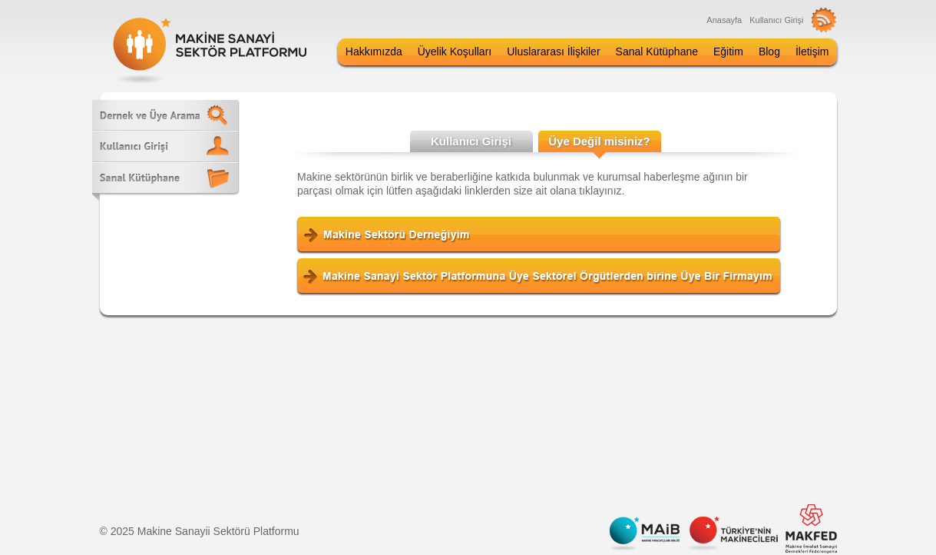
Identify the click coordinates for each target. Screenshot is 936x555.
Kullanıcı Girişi (776, 20)
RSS (824, 20)
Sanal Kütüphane (657, 51)
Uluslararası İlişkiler (553, 51)
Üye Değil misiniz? (599, 141)
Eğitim (728, 51)
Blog (769, 51)
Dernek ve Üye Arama (165, 115)
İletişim (812, 51)
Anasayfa (724, 20)
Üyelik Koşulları (454, 51)
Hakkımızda (374, 51)
